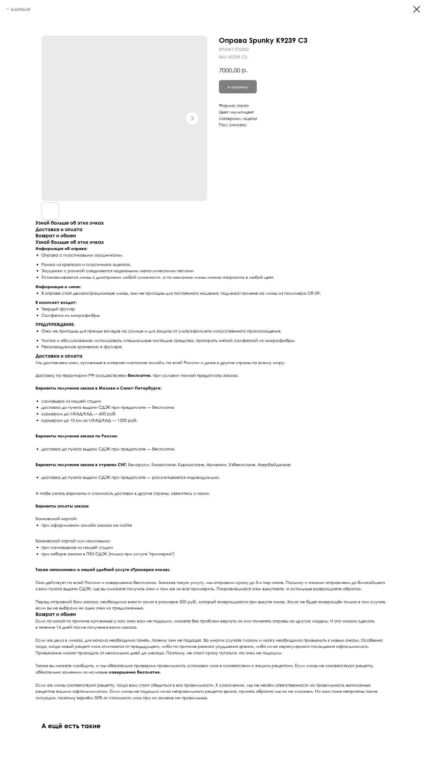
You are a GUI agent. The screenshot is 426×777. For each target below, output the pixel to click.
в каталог (20, 9)
